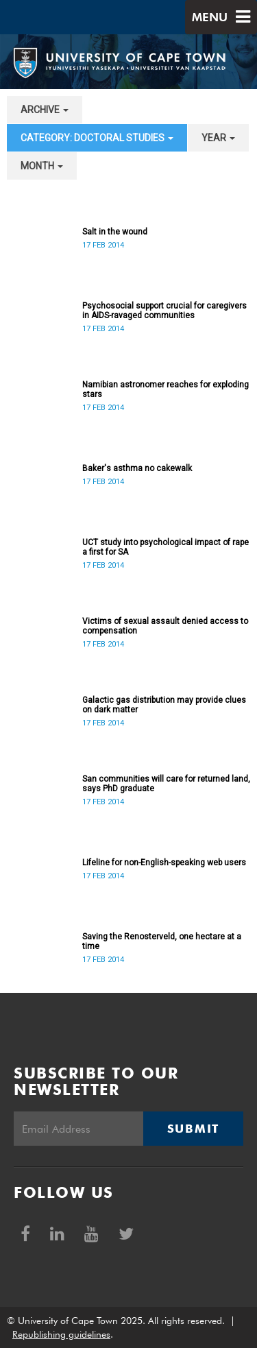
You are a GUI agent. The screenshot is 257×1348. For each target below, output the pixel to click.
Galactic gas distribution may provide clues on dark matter (164, 704)
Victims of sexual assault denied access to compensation (165, 626)
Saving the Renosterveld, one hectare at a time (161, 941)
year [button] (218, 137)
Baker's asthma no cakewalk (137, 468)
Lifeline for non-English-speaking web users (164, 862)
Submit (193, 1128)
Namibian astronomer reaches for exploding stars (165, 389)
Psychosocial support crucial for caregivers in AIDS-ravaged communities (164, 310)
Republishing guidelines (61, 1334)
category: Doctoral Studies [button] (97, 137)
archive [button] (45, 109)
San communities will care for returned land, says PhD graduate (166, 783)
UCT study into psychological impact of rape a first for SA (165, 547)
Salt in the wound (114, 232)
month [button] (42, 165)
